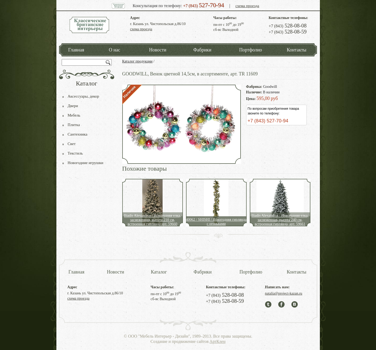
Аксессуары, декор (83, 96)
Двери (73, 106)
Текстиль (75, 153)
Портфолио (250, 49)
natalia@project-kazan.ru (283, 293)
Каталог (159, 272)
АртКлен (217, 341)
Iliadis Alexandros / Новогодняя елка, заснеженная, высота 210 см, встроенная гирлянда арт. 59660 (152, 220)
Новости (157, 49)
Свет (72, 144)
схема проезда (247, 6)
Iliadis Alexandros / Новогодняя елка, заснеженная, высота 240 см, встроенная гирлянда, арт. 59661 (279, 220)
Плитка (74, 125)
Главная (76, 49)
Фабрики (202, 49)
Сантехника (77, 134)
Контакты (296, 49)
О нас (114, 49)
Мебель (74, 115)
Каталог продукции (137, 61)
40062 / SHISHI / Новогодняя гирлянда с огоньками (216, 222)
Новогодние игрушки (86, 163)
